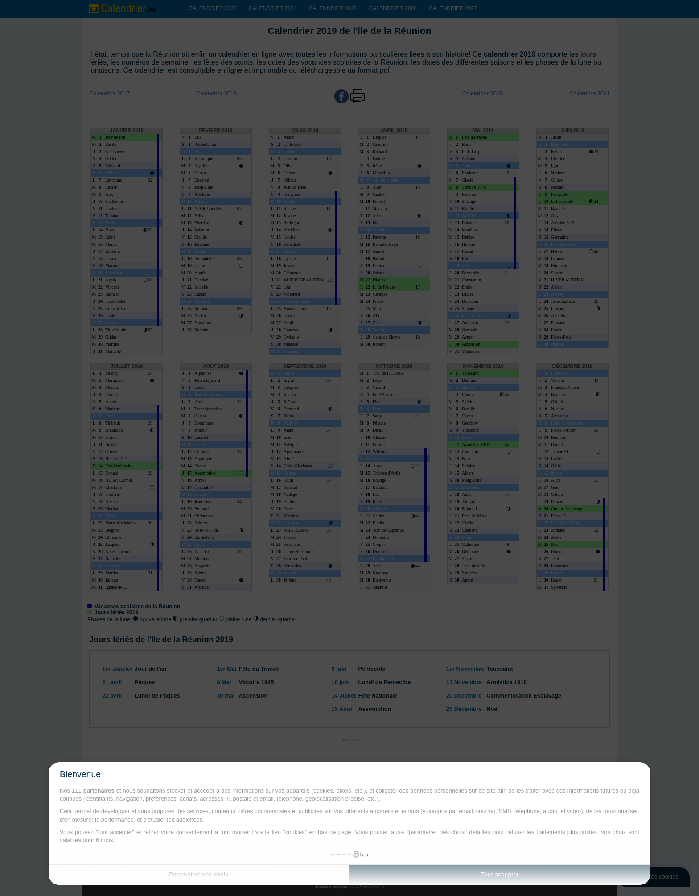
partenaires (99, 790)
